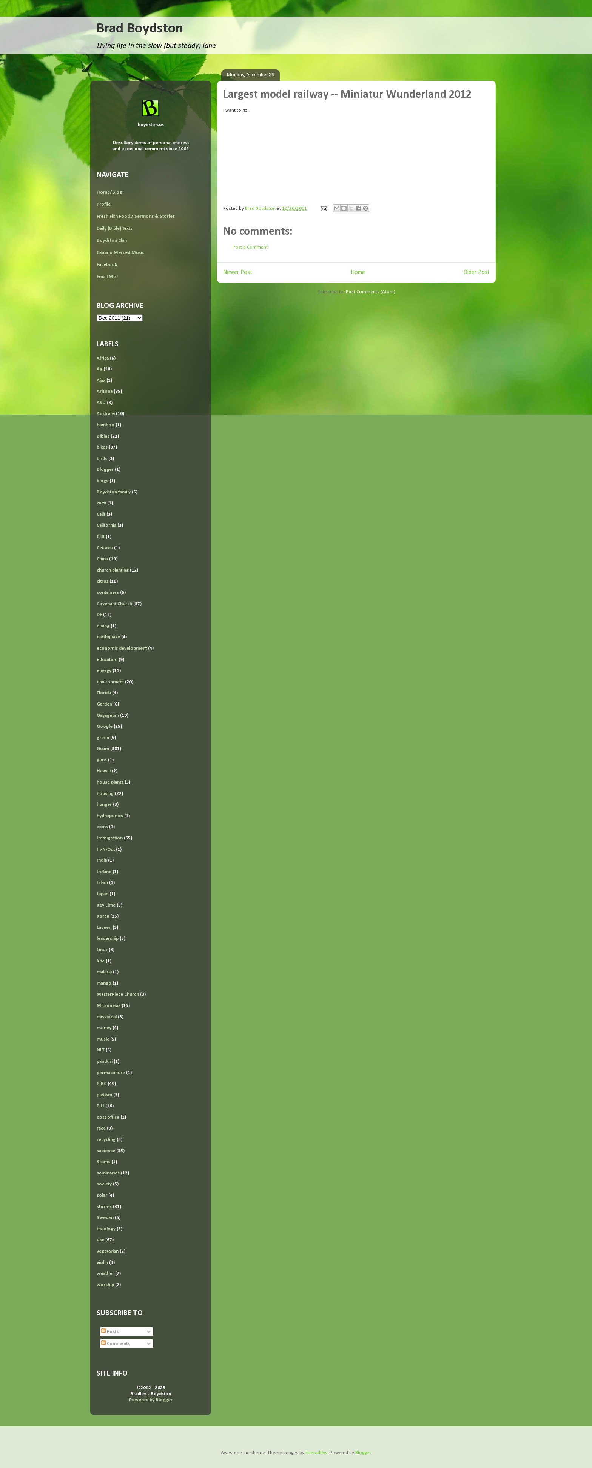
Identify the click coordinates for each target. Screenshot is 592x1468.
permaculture (111, 1072)
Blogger (105, 469)
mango (104, 983)
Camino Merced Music (120, 252)
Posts (110, 1331)
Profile (104, 204)
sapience (106, 1150)
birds (102, 458)
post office (108, 1117)
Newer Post (237, 272)
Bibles (103, 436)
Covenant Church (114, 603)
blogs (102, 480)
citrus (102, 581)
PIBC (101, 1083)
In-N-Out (106, 849)
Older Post (477, 272)
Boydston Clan (112, 240)
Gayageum (108, 715)
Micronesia (108, 1005)
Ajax (101, 380)
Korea (103, 916)
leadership (108, 938)
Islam (102, 882)
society (104, 1184)
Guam (103, 748)
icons (102, 826)
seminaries (108, 1173)
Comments (115, 1343)
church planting (113, 570)
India (102, 860)
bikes (102, 447)
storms (104, 1206)
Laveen (104, 927)
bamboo (105, 425)
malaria (104, 972)
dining (103, 626)
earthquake (108, 637)
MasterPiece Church (118, 994)
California (106, 525)
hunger (104, 804)
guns (102, 760)
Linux (102, 949)
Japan (102, 894)
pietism (104, 1095)
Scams (103, 1161)
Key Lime (106, 905)
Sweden (105, 1217)
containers (108, 592)
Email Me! (107, 276)
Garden (104, 704)
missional (107, 1017)
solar (102, 1195)
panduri (105, 1061)
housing (105, 793)
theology (106, 1229)
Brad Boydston (139, 29)
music (103, 1039)
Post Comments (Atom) (370, 291)
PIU (100, 1106)
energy (104, 670)
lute (101, 961)
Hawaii (104, 771)
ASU (101, 402)
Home (358, 272)
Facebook (107, 264)
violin (102, 1262)
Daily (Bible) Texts (115, 228)
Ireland (104, 871)
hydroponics (110, 815)
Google (105, 726)
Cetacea (105, 548)
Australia (106, 413)
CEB (101, 536)
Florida (104, 692)
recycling (106, 1139)
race (101, 1128)
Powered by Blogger (151, 1399)
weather (105, 1273)
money (104, 1027)
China (102, 558)
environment (110, 681)
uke (100, 1239)
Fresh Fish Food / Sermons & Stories (136, 216)
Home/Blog (109, 192)
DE (99, 614)
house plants (110, 782)
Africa (103, 358)
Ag (99, 369)
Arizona (105, 391)
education (107, 659)
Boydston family (114, 492)
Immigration (110, 838)
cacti (101, 503)
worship (105, 1284)
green (103, 737)
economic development (122, 648)
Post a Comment (250, 247)
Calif (101, 514)
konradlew (316, 1452)
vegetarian (108, 1251)
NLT (101, 1050)
